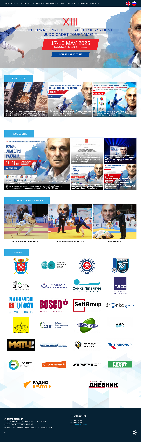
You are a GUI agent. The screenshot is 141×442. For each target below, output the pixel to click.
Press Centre (26, 3)
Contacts (94, 3)
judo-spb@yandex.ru (78, 424)
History (14, 3)
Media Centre (39, 3)
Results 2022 (71, 3)
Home (7, 3)
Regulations (83, 3)
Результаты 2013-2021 (55, 3)
